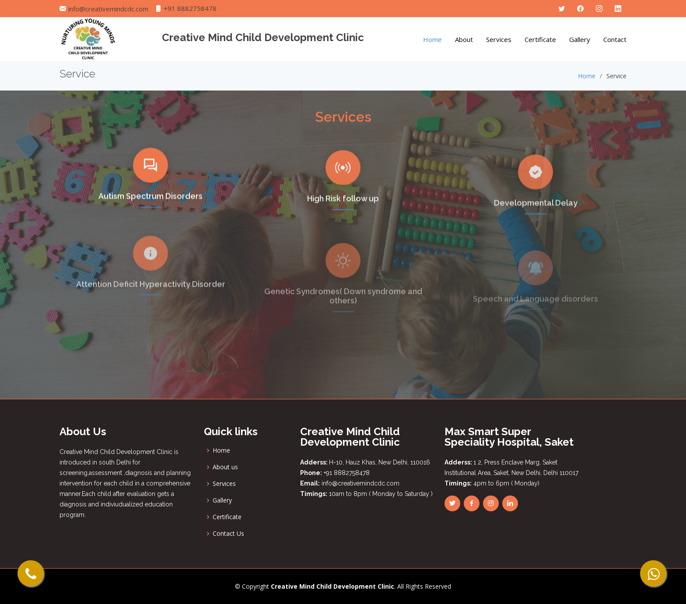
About (464, 39)
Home (432, 39)
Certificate (540, 39)
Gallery (579, 39)
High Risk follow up (343, 210)
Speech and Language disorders (535, 312)
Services (498, 39)
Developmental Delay (536, 216)
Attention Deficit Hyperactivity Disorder (150, 299)
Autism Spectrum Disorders (150, 204)
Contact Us (228, 534)
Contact (614, 39)
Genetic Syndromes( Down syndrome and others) (343, 311)
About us (225, 467)
